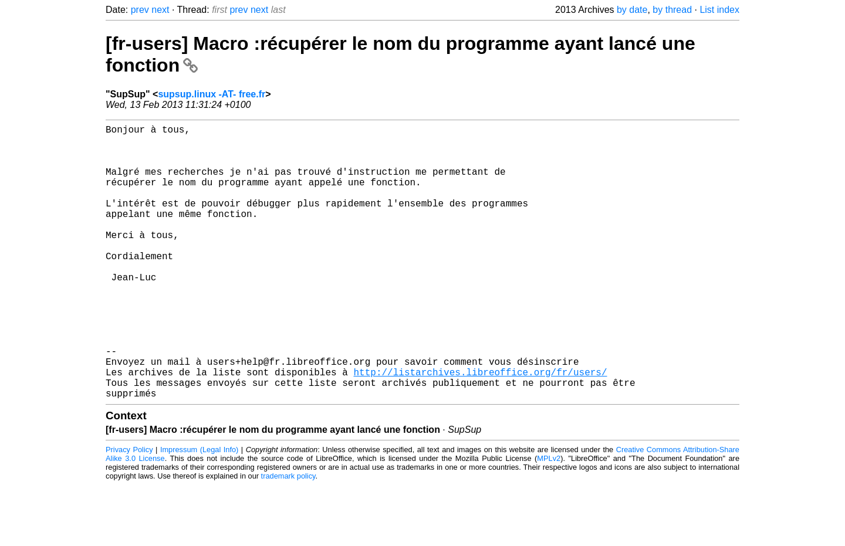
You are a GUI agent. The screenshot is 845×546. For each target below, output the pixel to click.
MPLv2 (548, 519)
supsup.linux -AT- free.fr (211, 94)
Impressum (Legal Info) (199, 510)
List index (719, 10)
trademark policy (288, 537)
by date (632, 10)
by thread (672, 10)
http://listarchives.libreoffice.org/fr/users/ (480, 428)
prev (140, 10)
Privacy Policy (129, 510)
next (160, 10)
